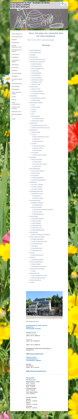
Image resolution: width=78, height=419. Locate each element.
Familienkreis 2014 (36, 250)
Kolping (34, 271)
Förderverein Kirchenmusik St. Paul (41, 127)
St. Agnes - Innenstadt (37, 184)
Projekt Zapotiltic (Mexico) (38, 230)
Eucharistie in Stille (36, 82)
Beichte (34, 111)
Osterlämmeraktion (36, 64)
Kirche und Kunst (38, 211)
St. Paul (34, 134)
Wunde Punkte (37, 161)
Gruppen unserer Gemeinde (37, 268)
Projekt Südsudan (36, 223)
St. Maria (34, 143)
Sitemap (22, 414)
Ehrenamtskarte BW (37, 66)
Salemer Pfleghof (36, 264)
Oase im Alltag (37, 166)
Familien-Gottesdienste (38, 239)
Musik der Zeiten (36, 132)
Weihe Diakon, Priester (38, 120)
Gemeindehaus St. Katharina (39, 266)
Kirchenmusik (33, 129)
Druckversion (16, 414)
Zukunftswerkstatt (38, 205)
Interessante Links (34, 273)
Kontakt (32, 282)
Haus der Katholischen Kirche (37, 59)
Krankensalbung (36, 116)
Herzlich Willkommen (35, 50)
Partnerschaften (34, 216)
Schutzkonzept (34, 57)
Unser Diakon (35, 175)
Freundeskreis (37, 195)
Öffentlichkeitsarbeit (39, 214)
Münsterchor (37, 139)
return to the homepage (48, 40)
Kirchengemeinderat (35, 200)
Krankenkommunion (39, 118)
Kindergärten (33, 182)
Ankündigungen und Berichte (37, 61)
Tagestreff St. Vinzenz (37, 193)
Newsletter (33, 54)
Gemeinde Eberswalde (37, 218)
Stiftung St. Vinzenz (39, 198)
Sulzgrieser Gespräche (37, 259)
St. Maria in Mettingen (37, 91)
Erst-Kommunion (36, 107)
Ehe (33, 114)
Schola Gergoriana (38, 141)
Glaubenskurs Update (37, 79)
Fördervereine (33, 123)
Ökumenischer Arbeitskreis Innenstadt (43, 209)
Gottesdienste (33, 95)
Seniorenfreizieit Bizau (37, 255)
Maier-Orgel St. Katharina (40, 155)
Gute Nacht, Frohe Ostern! (40, 164)
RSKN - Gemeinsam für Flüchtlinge (41, 234)
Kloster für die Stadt (37, 159)
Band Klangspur (38, 150)
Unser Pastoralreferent (37, 177)
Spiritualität (33, 157)
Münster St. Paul (36, 89)
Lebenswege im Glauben (36, 102)
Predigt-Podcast (36, 100)
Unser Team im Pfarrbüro (38, 170)
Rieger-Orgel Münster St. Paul (41, 136)
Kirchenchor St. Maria (39, 145)
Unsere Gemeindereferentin (39, 180)
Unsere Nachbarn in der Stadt (39, 275)
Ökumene (32, 257)
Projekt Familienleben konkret (39, 241)
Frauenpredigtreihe (36, 73)
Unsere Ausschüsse (37, 207)
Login (65, 414)
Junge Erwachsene (37, 77)
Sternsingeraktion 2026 (38, 68)
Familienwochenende (37, 243)
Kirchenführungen (36, 75)
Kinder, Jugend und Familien (37, 236)
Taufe (33, 104)
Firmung (34, 109)
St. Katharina (35, 152)
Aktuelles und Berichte (37, 202)
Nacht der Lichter (36, 84)
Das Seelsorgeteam (35, 168)
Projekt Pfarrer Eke (36, 227)
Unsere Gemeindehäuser (36, 261)
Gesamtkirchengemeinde (36, 191)
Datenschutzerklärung (35, 280)
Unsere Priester (36, 173)
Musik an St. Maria (38, 148)
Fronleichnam (35, 70)
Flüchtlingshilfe (34, 232)
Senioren (32, 252)
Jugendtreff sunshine (37, 248)
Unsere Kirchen (34, 86)
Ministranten (35, 246)
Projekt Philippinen (36, 225)
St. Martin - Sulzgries (37, 189)
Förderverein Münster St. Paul (39, 125)
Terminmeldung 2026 (35, 52)
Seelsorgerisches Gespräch (39, 98)
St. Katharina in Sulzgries (38, 93)
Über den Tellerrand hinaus (39, 277)
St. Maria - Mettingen (37, 186)
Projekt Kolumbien (36, 220)
